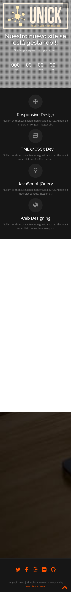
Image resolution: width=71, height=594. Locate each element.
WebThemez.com (35, 586)
